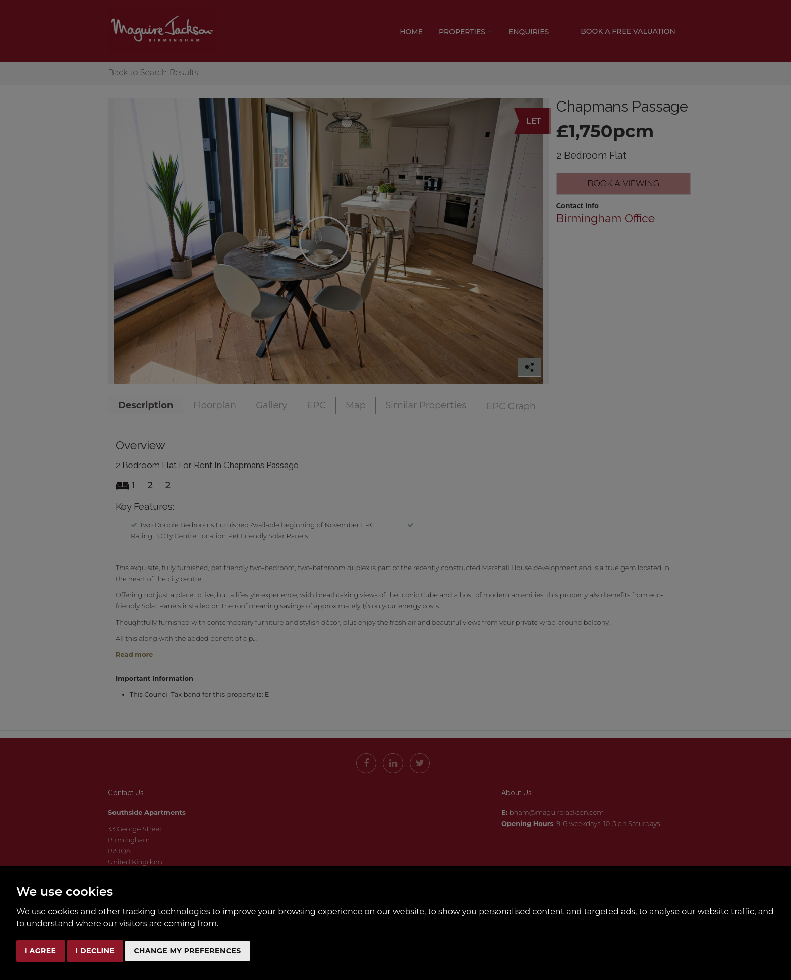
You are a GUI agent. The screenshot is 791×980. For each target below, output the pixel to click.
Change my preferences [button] (187, 950)
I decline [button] (95, 950)
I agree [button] (40, 950)
